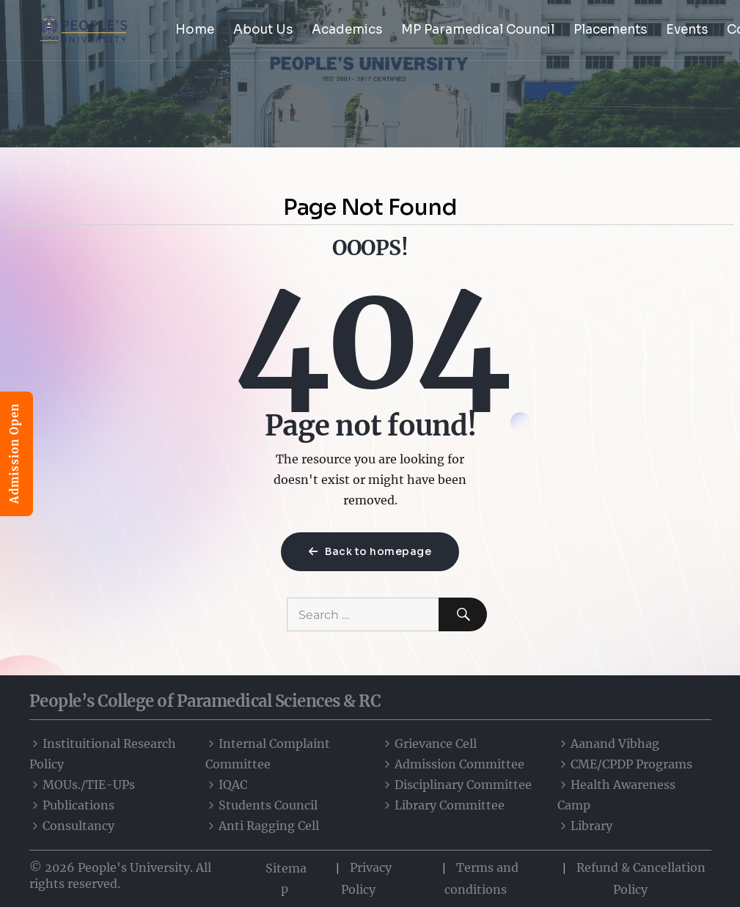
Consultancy (71, 825)
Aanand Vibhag (608, 743)
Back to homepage (370, 551)
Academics (347, 29)
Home (194, 29)
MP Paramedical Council (477, 29)
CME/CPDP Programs (624, 764)
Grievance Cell (429, 743)
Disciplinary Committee (456, 784)
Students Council (261, 805)
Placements (610, 29)
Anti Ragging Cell (262, 825)
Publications (71, 805)
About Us (263, 29)
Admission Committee (452, 764)
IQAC (226, 784)
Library (584, 825)
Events (687, 29)
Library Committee (443, 805)
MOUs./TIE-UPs (82, 784)
